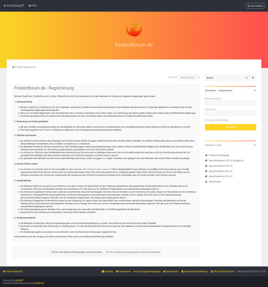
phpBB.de (39, 283)
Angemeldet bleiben (218, 119)
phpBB (19, 280)
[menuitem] (33, 5)
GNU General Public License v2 (97, 168)
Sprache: (173, 76)
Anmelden (210, 89)
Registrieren (225, 89)
